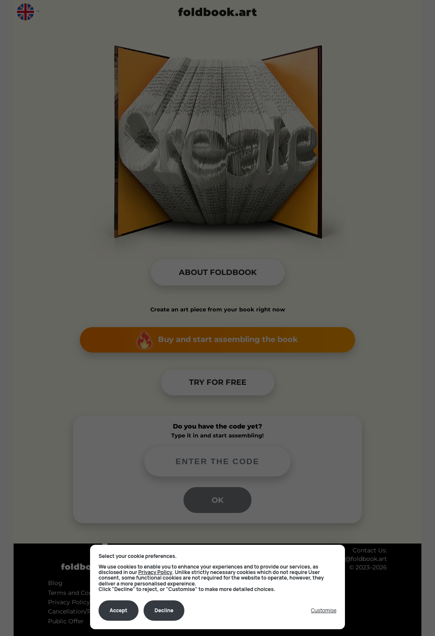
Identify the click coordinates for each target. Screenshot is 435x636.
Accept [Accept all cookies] (118, 610)
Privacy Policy (155, 572)
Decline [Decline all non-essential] (164, 610)
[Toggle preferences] (323, 611)
